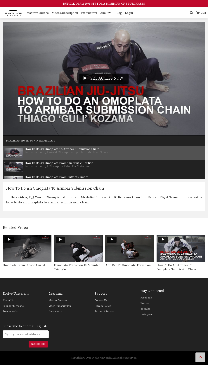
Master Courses (38, 13)
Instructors (89, 13)
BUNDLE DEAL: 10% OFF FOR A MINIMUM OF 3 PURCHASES (104, 4)
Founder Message (13, 306)
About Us (8, 300)
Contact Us (101, 300)
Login (129, 13)
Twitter (145, 303)
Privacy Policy (103, 306)
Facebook (146, 297)
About (104, 13)
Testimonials (10, 311)
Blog (119, 13)
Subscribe (38, 344)
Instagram (146, 314)
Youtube (145, 308)
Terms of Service (104, 311)
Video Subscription (65, 13)
